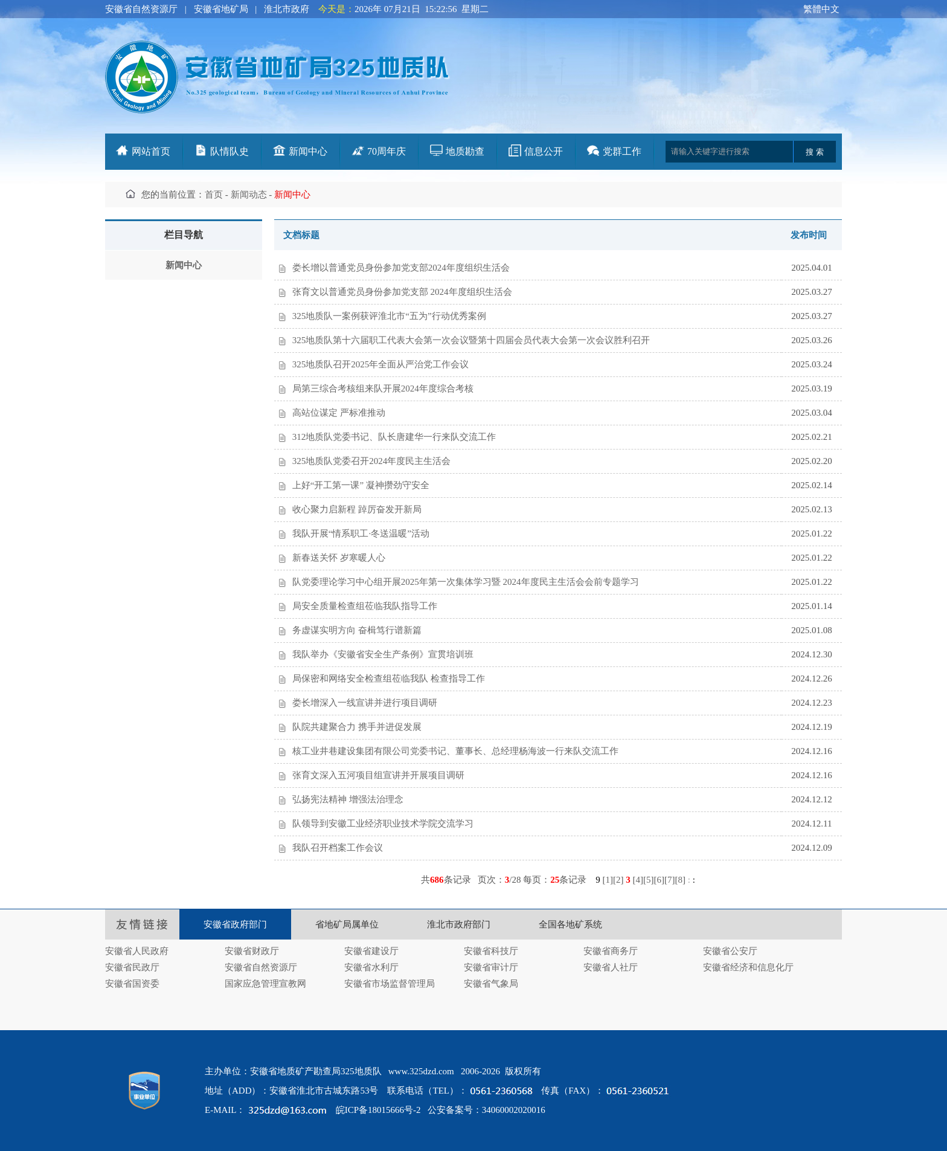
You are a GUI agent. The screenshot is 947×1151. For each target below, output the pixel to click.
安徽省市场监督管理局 (389, 983)
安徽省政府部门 (235, 924)
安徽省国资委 (132, 983)
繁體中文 (821, 9)
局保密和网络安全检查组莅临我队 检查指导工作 (388, 678)
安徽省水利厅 (371, 967)
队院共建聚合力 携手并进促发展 (357, 727)
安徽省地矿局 (221, 9)
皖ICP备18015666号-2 (378, 1110)
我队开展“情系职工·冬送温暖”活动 (360, 533)
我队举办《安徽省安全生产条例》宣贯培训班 (383, 654)
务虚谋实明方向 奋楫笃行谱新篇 (357, 630)
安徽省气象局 (491, 983)
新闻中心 (308, 151)
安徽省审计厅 (491, 967)
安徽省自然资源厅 (141, 9)
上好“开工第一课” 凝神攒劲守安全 (360, 485)
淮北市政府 (286, 9)
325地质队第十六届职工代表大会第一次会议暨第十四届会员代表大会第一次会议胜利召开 (471, 340)
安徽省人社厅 (610, 967)
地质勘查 (465, 151)
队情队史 (229, 151)
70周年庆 (386, 151)
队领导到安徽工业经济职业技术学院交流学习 (383, 823)
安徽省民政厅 (132, 967)
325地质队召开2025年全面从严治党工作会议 (380, 364)
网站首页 (151, 151)
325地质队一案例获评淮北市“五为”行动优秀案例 (389, 316)
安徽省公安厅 (730, 951)
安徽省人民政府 (137, 951)
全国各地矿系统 (570, 924)
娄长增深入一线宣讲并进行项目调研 (364, 703)
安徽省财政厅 (252, 951)
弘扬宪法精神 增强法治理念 (347, 799)
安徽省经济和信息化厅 (748, 967)
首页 (214, 194)
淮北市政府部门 (458, 924)
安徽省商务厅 (610, 951)
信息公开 (543, 151)
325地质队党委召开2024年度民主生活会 (371, 461)
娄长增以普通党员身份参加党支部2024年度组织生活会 (401, 267)
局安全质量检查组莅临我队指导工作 (364, 606)
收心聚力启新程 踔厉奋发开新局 (357, 509)
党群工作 (622, 151)
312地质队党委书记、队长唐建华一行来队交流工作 (394, 437)
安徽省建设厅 (371, 951)
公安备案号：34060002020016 (486, 1110)
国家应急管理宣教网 (265, 983)
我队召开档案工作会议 (337, 848)
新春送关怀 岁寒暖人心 (338, 558)
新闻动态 (249, 194)
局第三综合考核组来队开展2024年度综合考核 (383, 388)
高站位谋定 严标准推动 (338, 413)
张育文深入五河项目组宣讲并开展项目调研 (378, 775)
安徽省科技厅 (491, 951)
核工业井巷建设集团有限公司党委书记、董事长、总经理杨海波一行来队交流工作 (455, 751)
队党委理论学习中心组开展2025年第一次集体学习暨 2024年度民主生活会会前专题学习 (465, 582)
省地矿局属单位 (347, 924)
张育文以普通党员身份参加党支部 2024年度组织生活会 (402, 292)
